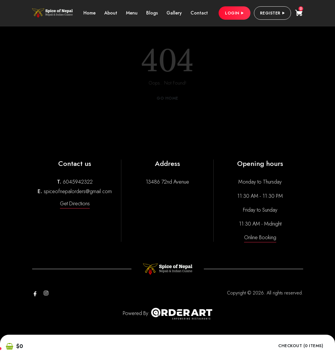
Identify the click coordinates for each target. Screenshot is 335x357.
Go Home (167, 98)
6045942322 (78, 182)
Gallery (174, 13)
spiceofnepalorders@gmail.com (78, 191)
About (110, 13)
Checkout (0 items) (300, 345)
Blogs (152, 13)
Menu (132, 13)
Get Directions (75, 203)
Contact (199, 13)
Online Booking (260, 237)
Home (89, 13)
